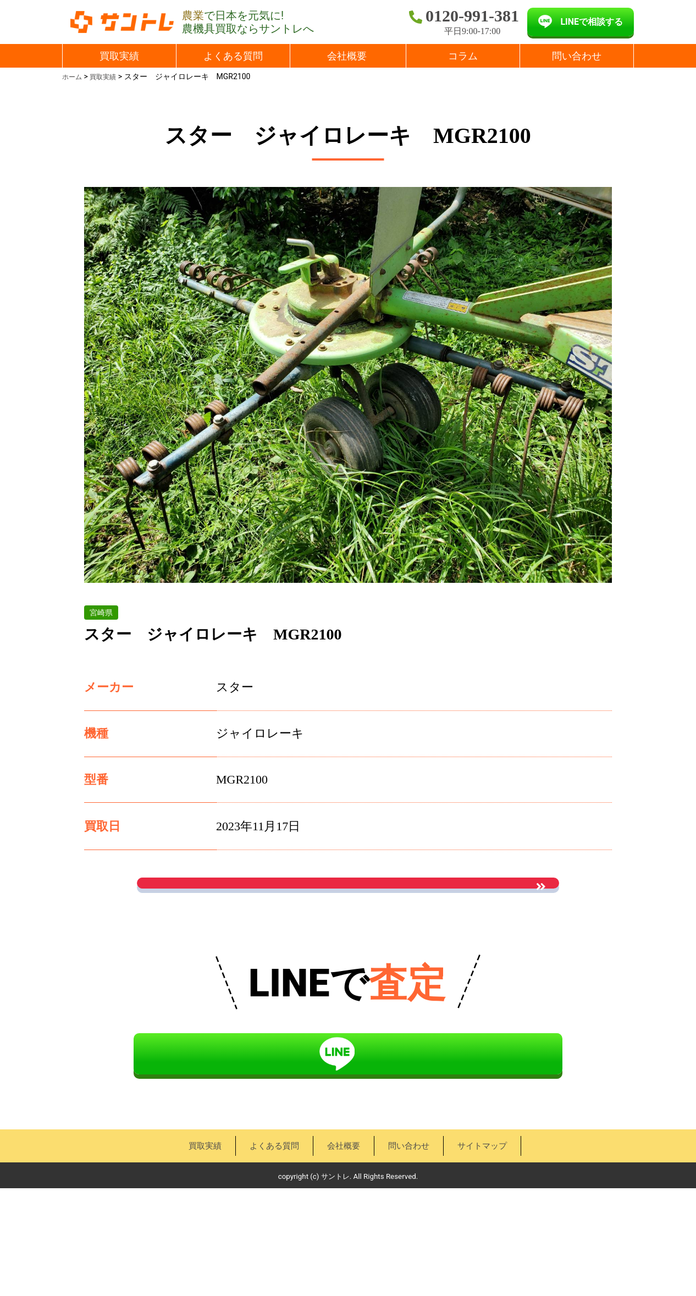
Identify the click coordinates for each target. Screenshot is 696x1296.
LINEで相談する (591, 21)
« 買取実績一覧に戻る (348, 967)
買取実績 (119, 56)
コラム (463, 56)
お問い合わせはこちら (348, 902)
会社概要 (347, 56)
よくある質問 (233, 56)
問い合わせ (576, 56)
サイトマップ (480, 1253)
